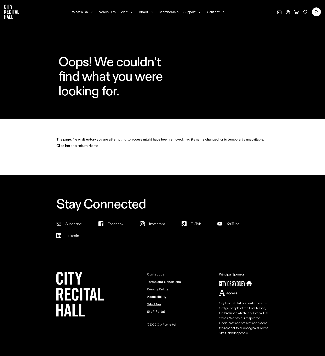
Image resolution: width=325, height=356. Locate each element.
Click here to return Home (77, 145)
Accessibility (156, 296)
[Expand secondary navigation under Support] (192, 11)
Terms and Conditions (164, 282)
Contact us (155, 274)
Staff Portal (156, 311)
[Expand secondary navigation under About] (146, 11)
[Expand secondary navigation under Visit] (127, 11)
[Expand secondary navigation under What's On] (83, 11)
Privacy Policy (157, 289)
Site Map (154, 304)
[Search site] (316, 11)
